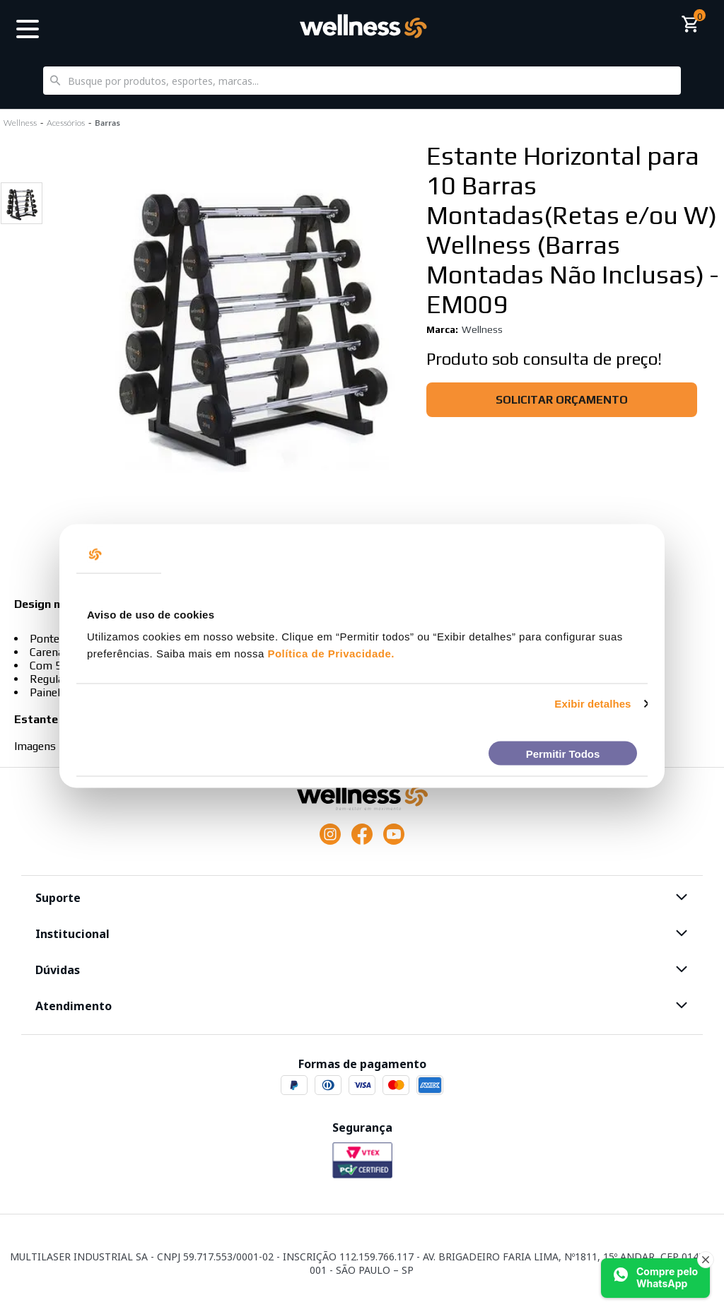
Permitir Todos (563, 753)
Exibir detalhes (592, 704)
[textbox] (361, 80)
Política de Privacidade (329, 654)
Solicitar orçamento (562, 399)
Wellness (482, 329)
